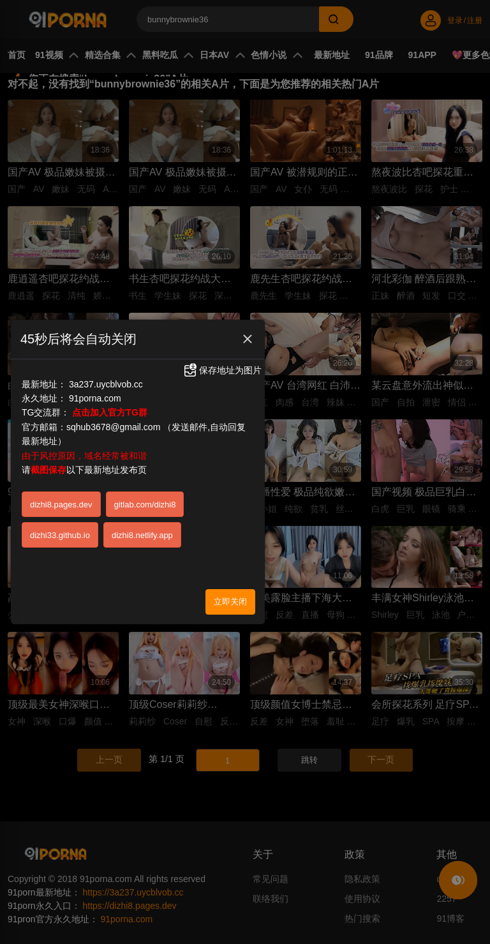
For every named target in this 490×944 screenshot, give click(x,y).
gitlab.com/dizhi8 (145, 495)
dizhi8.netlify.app (142, 526)
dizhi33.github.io (60, 526)
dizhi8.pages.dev (61, 495)
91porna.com (95, 390)
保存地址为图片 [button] (222, 362)
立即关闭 (230, 592)
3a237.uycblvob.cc (106, 375)
